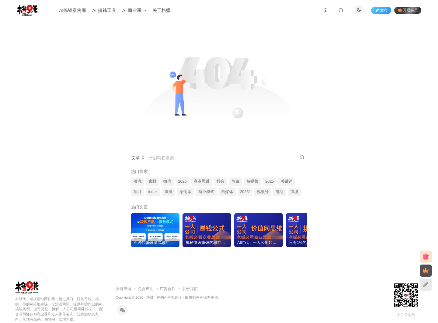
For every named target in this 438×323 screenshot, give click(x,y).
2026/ (245, 192)
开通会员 (408, 10)
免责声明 (146, 288)
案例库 (185, 192)
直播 (168, 192)
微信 (167, 181)
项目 (137, 192)
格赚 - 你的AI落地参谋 (164, 297)
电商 (279, 192)
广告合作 (168, 288)
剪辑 (235, 181)
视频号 (263, 192)
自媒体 (227, 192)
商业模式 (206, 192)
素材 (152, 181)
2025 (269, 181)
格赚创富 (196, 297)
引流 (137, 181)
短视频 (252, 181)
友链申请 (123, 288)
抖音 (220, 181)
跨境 (294, 192)
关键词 (287, 181)
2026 (182, 181)
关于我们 (190, 288)
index (153, 192)
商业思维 (202, 181)
